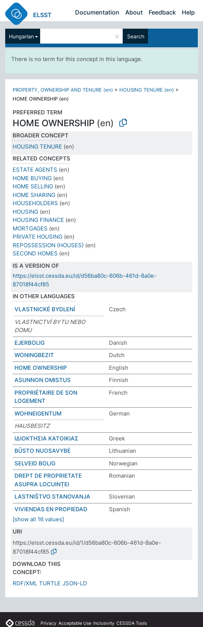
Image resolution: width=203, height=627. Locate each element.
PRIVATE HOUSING (37, 236)
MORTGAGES (30, 228)
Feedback (162, 12)
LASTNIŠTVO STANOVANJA (52, 496)
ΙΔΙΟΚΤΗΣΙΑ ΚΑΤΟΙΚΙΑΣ (46, 438)
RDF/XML (25, 583)
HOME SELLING (33, 186)
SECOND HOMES (35, 253)
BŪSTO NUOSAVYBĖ (42, 450)
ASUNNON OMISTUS (42, 379)
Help (188, 12)
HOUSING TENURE (37, 146)
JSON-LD (74, 583)
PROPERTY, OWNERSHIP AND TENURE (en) (63, 90)
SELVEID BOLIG (34, 463)
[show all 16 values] (38, 519)
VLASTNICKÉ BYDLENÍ (44, 309)
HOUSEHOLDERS (35, 203)
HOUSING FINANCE (38, 219)
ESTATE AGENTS (35, 169)
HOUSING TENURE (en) (146, 90)
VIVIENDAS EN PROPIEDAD (50, 509)
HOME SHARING (34, 194)
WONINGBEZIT (34, 355)
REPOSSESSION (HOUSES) (48, 245)
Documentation (97, 12)
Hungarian (21, 36)
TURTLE (50, 583)
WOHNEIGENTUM (37, 413)
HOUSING (25, 211)
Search (135, 36)
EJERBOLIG (29, 342)
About (134, 12)
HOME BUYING (32, 178)
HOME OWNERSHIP (40, 367)
